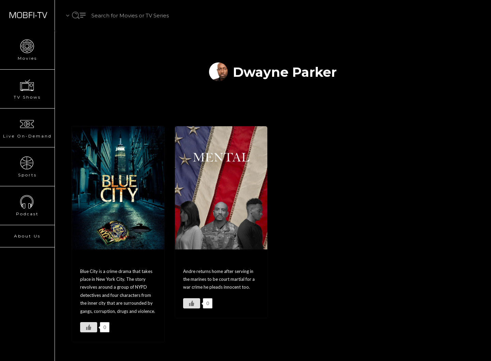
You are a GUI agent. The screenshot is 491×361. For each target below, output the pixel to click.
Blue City (95, 261)
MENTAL (198, 261)
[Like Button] (88, 327)
